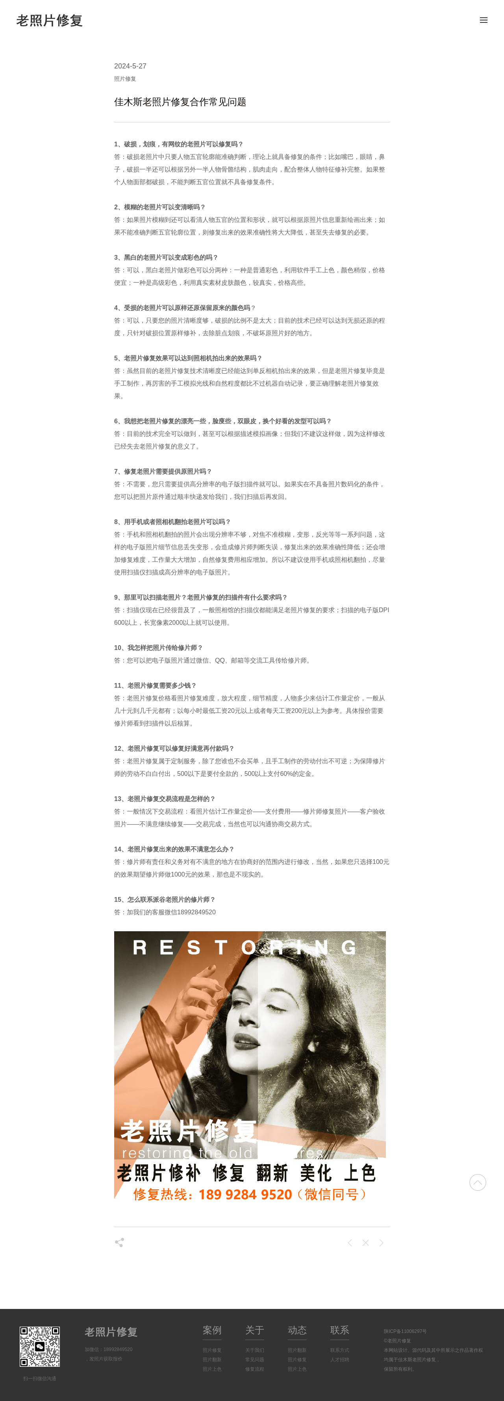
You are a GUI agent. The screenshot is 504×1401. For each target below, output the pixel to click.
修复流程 (254, 1369)
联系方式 (339, 1350)
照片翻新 (212, 1359)
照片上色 (212, 1369)
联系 (339, 1330)
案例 (212, 1330)
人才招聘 (339, 1359)
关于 (254, 1330)
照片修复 (212, 1350)
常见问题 (254, 1359)
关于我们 (254, 1350)
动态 (297, 1330)
